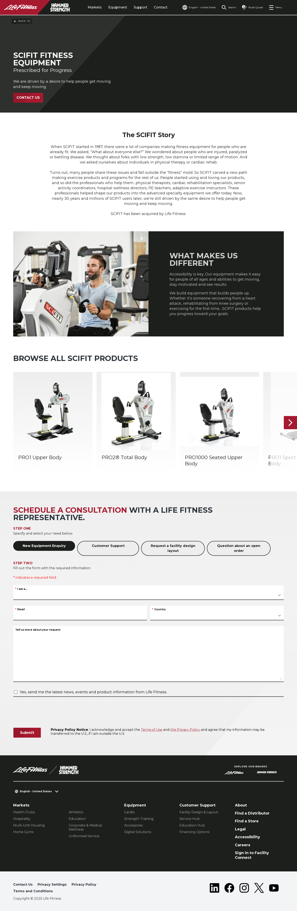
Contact (160, 7)
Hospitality (21, 819)
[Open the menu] (275, 7)
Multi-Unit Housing (29, 825)
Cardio (129, 812)
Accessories (133, 825)
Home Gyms (23, 832)
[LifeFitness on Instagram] (244, 889)
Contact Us (28, 98)
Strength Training (139, 819)
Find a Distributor (252, 813)
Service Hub (189, 819)
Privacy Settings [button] (52, 884)
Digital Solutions (137, 832)
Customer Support (108, 546)
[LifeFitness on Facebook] (229, 889)
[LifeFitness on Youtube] (274, 889)
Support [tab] (140, 7)
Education (77, 819)
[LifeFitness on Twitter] (259, 889)
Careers (242, 845)
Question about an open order (238, 548)
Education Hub (192, 825)
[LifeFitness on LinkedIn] (214, 889)
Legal (240, 829)
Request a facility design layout (173, 548)
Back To (21, 21)
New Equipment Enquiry (44, 546)
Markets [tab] (95, 7)
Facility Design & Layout (198, 812)
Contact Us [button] (23, 884)
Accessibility (247, 837)
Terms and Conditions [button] (33, 891)
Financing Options (194, 832)
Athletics (76, 812)
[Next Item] (290, 422)
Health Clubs (24, 812)
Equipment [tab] (117, 7)
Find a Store (247, 821)
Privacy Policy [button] (84, 884)
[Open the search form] (229, 7)
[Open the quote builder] (252, 7)
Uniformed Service (84, 836)
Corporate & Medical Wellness (85, 827)
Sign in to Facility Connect (252, 855)
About (241, 805)
